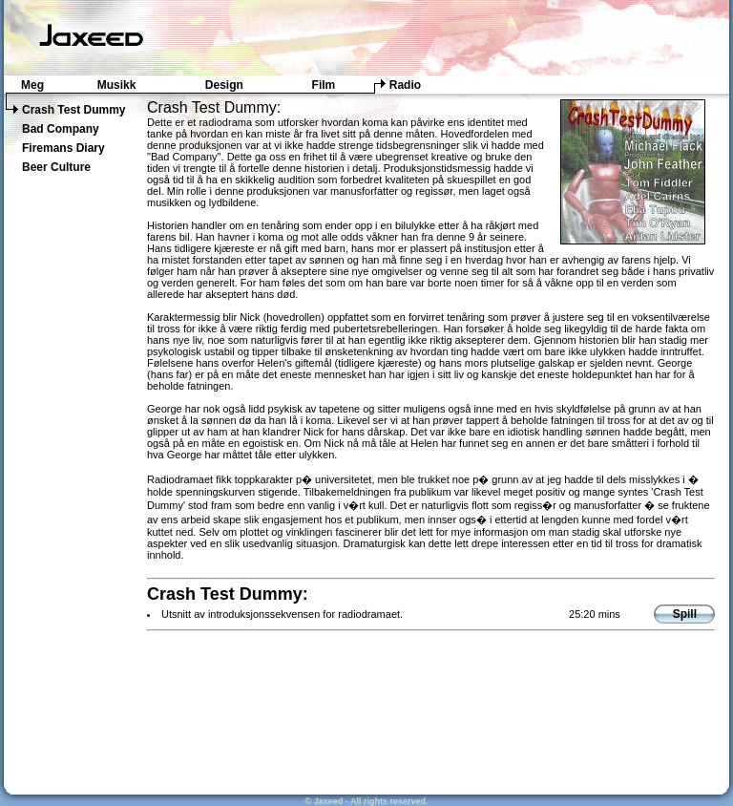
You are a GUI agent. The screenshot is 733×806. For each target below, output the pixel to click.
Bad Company (60, 129)
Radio (405, 85)
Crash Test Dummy (73, 110)
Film (324, 85)
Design (224, 85)
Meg (32, 85)
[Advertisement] (70, 488)
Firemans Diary (63, 148)
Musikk (116, 85)
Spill (685, 614)
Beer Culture (56, 167)
